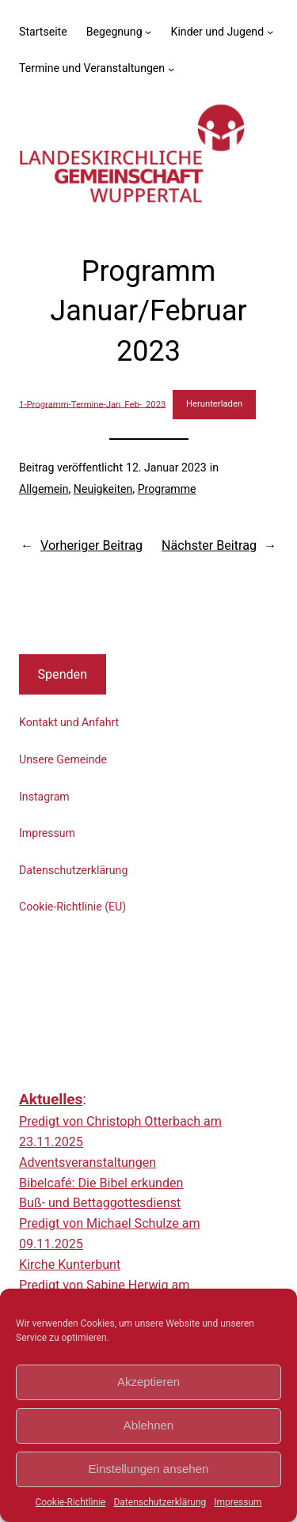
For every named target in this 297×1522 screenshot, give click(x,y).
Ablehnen (148, 1425)
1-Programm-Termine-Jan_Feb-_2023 (92, 404)
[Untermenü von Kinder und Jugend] (270, 31)
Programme (167, 489)
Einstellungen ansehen (149, 1468)
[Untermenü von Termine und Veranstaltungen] (171, 68)
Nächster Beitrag (209, 545)
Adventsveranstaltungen (87, 1162)
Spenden (62, 674)
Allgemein (44, 489)
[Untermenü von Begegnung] (148, 31)
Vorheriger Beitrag (91, 545)
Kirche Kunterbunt (69, 1264)
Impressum (237, 1502)
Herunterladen (214, 404)
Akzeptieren (148, 1381)
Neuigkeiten (103, 489)
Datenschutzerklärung (159, 1502)
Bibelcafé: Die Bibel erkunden (101, 1183)
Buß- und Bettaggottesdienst (100, 1202)
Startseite (43, 31)
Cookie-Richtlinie (70, 1502)
